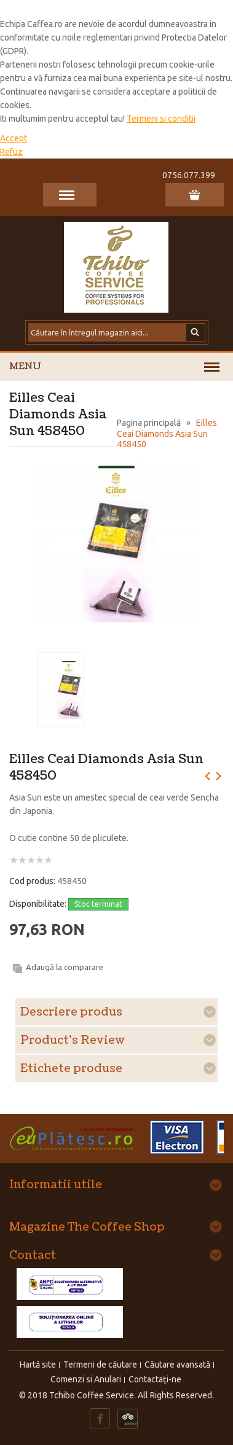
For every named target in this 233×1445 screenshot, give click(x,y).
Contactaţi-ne (154, 1379)
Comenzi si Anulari (85, 1379)
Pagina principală (149, 423)
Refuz (11, 152)
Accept (13, 138)
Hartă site (38, 1364)
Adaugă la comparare (64, 967)
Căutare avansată (177, 1364)
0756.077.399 (188, 175)
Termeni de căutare (100, 1364)
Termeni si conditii (161, 118)
